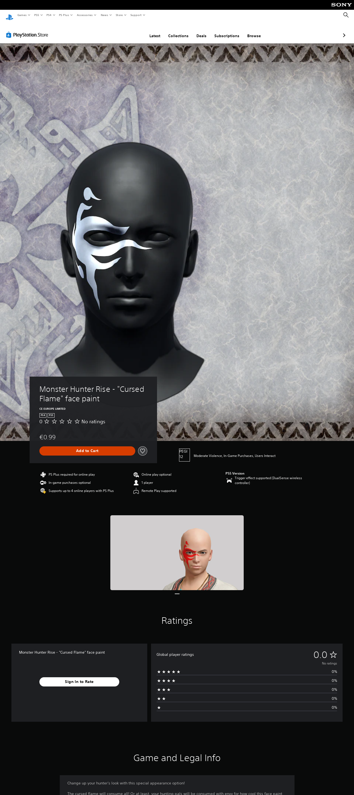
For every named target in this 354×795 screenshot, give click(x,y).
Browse (225, 30)
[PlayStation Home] (9, 15)
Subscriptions (198, 30)
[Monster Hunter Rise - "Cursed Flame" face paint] (177, 547)
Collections (149, 30)
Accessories (84, 15)
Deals (173, 30)
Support (135, 15)
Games (21, 15)
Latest (126, 30)
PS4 (49, 15)
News (104, 15)
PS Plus (64, 15)
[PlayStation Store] (28, 29)
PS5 (36, 15)
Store (119, 15)
